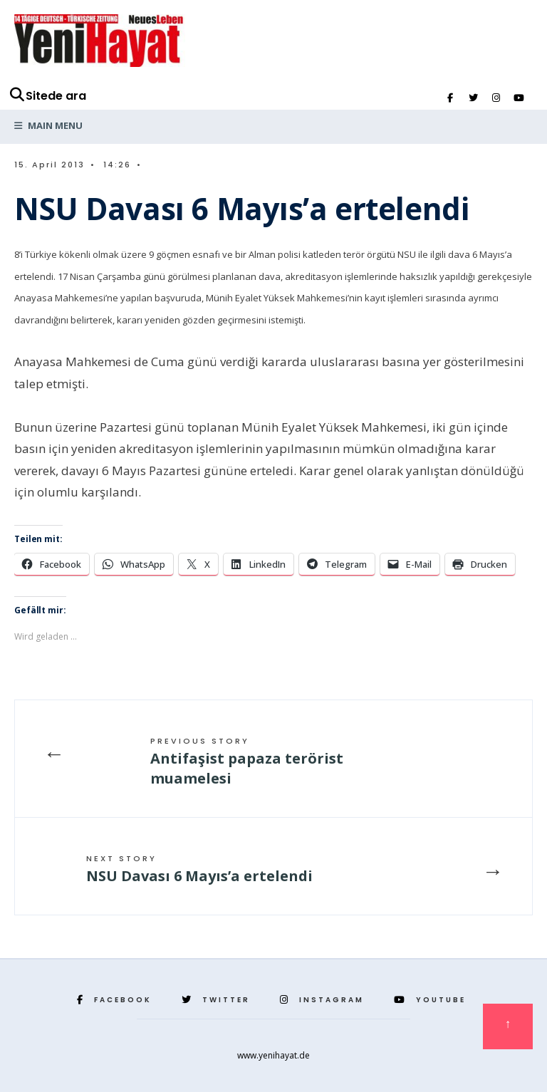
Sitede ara (47, 96)
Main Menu (48, 125)
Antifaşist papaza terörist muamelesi (246, 761)
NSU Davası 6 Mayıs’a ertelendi (199, 869)
